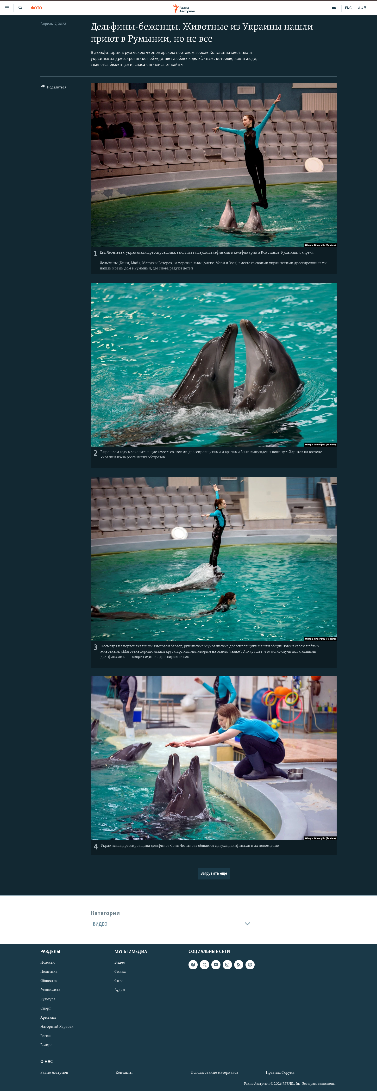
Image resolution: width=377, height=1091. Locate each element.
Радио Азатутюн (54, 1073)
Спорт (45, 1008)
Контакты (124, 1073)
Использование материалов (214, 1073)
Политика (48, 972)
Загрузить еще (214, 873)
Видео (119, 963)
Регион (46, 1036)
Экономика (50, 990)
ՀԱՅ (362, 8)
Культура (48, 999)
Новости (47, 963)
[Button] (53, 88)
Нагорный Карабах (56, 1027)
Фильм (120, 972)
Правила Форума (280, 1073)
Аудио (119, 990)
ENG (348, 8)
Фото (36, 8)
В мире (46, 1045)
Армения (48, 1018)
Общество (48, 981)
